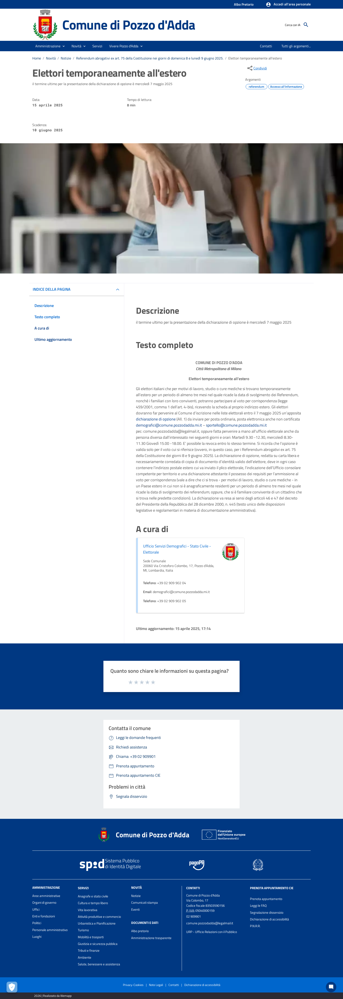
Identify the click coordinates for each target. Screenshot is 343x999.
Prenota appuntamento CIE (271, 887)
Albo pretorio (140, 930)
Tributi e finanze (89, 950)
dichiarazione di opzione (156, 419)
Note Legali (156, 985)
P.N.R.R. (255, 925)
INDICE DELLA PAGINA (51, 289)
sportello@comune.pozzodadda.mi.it (236, 425)
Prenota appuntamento (266, 898)
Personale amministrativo (50, 929)
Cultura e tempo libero (93, 902)
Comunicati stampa (144, 902)
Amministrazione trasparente (151, 937)
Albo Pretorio (243, 4)
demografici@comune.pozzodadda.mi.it (169, 425)
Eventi (135, 909)
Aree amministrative (46, 895)
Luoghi (36, 936)
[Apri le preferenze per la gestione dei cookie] (12, 987)
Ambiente (84, 957)
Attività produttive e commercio (99, 916)
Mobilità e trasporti (91, 937)
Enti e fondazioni (43, 916)
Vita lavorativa (87, 909)
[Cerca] (306, 25)
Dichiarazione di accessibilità (269, 919)
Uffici (35, 909)
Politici (36, 922)
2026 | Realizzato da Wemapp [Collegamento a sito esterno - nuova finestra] (53, 995)
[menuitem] (266, 46)
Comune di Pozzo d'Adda (128, 25)
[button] (288, 4)
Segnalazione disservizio (266, 912)
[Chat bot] (331, 987)
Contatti (193, 887)
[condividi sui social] (257, 68)
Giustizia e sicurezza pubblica (98, 943)
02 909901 (193, 916)
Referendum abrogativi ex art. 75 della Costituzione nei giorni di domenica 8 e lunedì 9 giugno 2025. (149, 58)
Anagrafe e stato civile (93, 896)
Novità (51, 58)
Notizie (66, 58)
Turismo (83, 930)
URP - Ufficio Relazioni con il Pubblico (211, 931)
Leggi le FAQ (258, 905)
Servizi (83, 887)
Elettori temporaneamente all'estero (255, 58)
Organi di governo (44, 902)
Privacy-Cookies (133, 985)
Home (36, 58)
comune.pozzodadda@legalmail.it (209, 923)
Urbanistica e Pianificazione (97, 923)
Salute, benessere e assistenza (99, 964)
